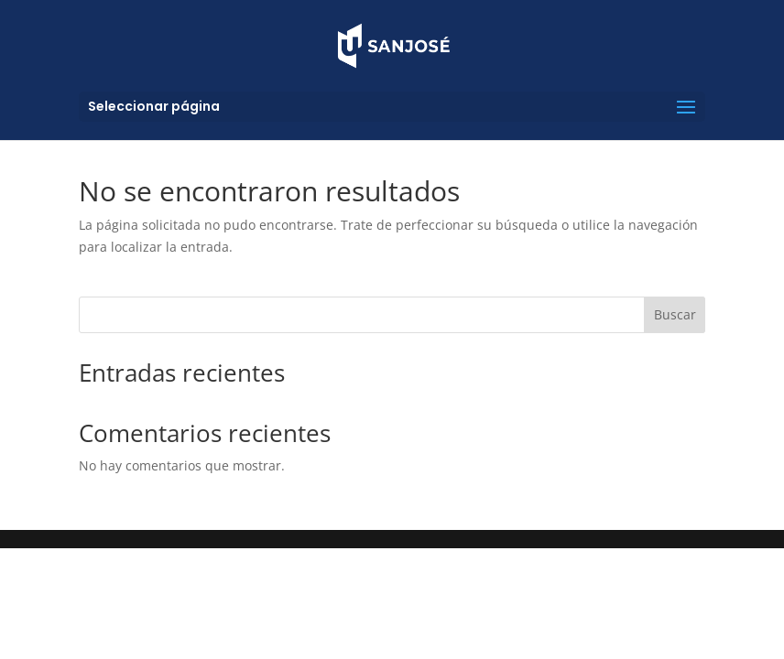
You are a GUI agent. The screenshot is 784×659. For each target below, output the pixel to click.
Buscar (675, 314)
